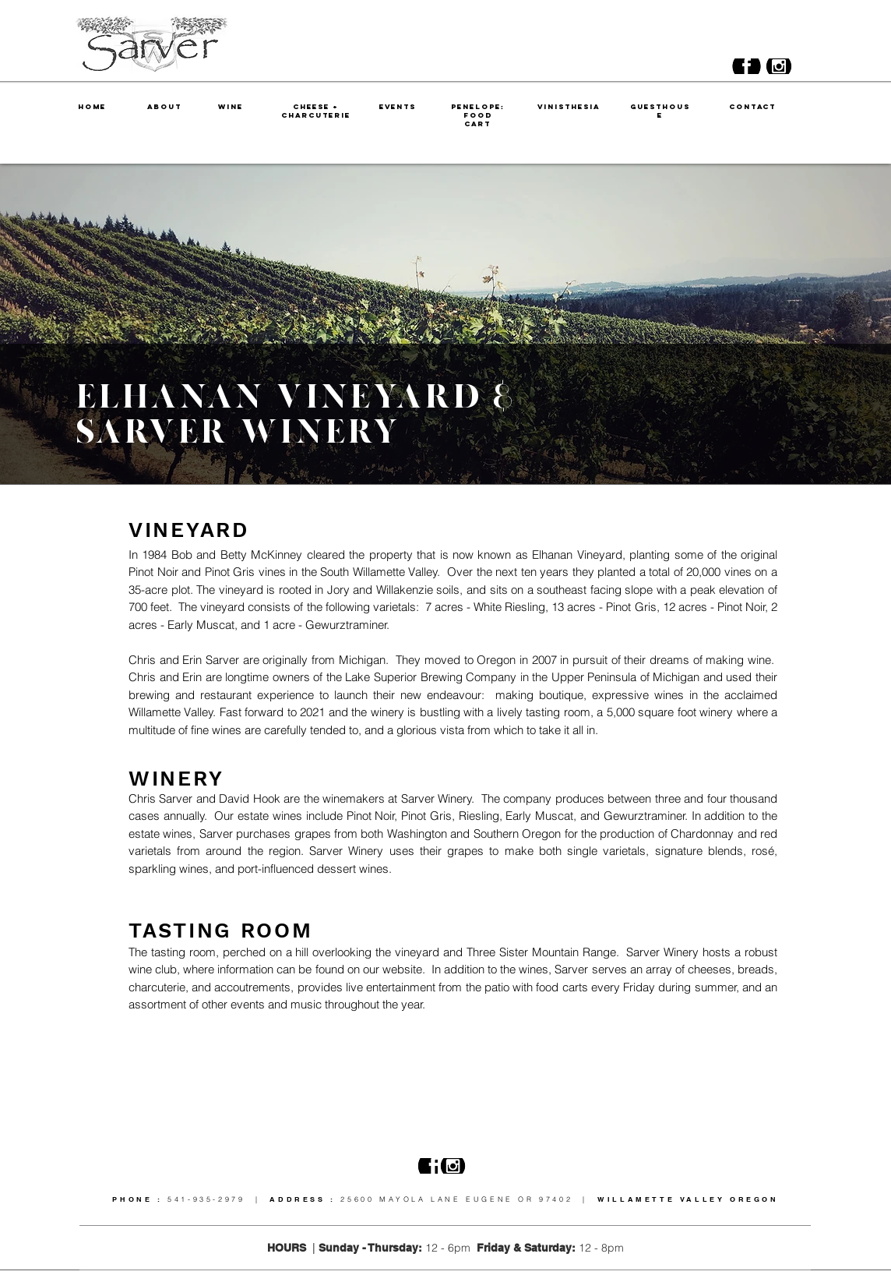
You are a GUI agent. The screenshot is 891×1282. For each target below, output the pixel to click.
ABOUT (164, 106)
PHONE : (139, 1199)
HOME (92, 106)
